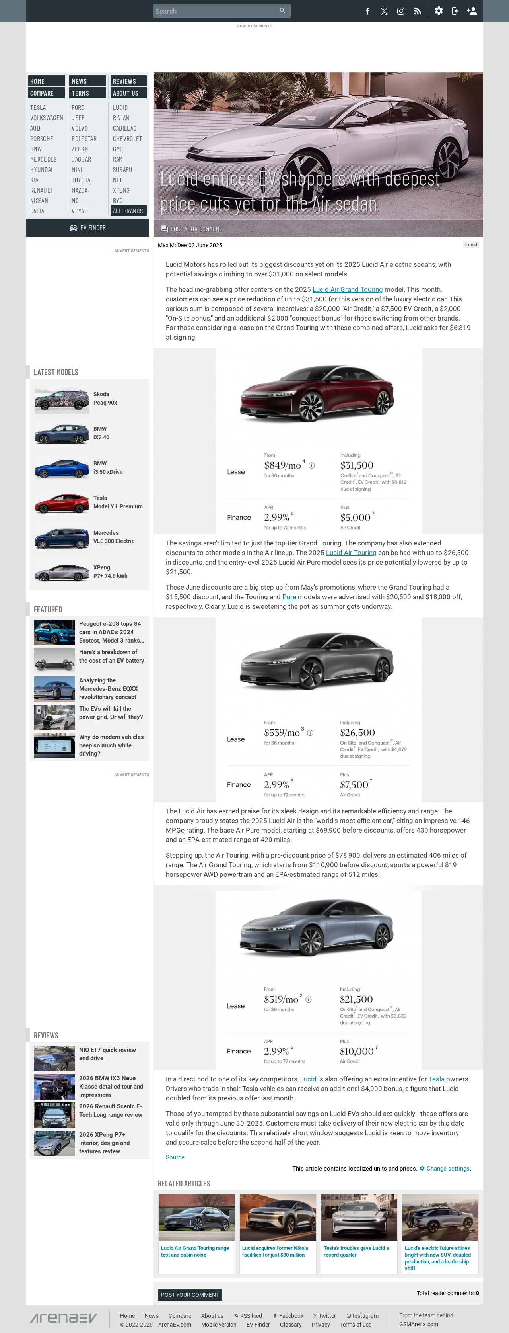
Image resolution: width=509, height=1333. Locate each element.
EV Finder (258, 1324)
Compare (42, 92)
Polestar (84, 138)
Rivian (121, 117)
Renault (41, 190)
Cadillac (125, 127)
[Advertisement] (254, 46)
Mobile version (219, 1324)
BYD (118, 200)
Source (175, 1157)
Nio (117, 179)
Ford (78, 107)
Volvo (80, 127)
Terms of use (355, 1324)
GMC (118, 148)
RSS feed (251, 1316)
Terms (80, 92)
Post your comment (191, 228)
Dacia (37, 210)
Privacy (321, 1324)
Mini (77, 169)
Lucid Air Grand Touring (348, 289)
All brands (128, 210)
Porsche (41, 138)
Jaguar (81, 158)
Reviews (124, 80)
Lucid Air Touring (351, 553)
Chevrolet (128, 138)
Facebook (291, 1316)
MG (75, 200)
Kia (34, 179)
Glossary (291, 1324)
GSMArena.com (418, 1324)
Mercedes (43, 158)
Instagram (366, 1316)
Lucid (308, 1079)
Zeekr (80, 148)
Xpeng (121, 190)
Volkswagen (47, 117)
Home (37, 80)
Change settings (444, 1168)
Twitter (327, 1316)
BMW (36, 148)
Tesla (437, 1079)
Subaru (123, 169)
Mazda (79, 190)
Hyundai (41, 169)
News (79, 80)
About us (126, 92)
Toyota (81, 179)
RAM (118, 158)
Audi (36, 127)
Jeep (78, 117)
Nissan (39, 200)
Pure (289, 597)
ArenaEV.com (174, 1324)
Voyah (80, 210)
